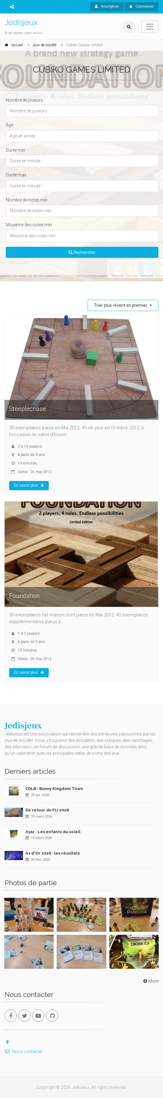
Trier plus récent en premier (121, 305)
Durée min (15, 150)
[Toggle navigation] (149, 27)
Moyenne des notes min (29, 224)
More (150, 981)
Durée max (16, 174)
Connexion (142, 6)
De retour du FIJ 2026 (47, 810)
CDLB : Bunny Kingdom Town (54, 788)
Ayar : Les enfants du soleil (52, 831)
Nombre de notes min (26, 199)
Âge (9, 124)
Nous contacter (24, 1051)
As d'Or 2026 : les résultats (52, 853)
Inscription (107, 6)
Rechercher (82, 252)
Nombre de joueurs (24, 100)
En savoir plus (29, 485)
